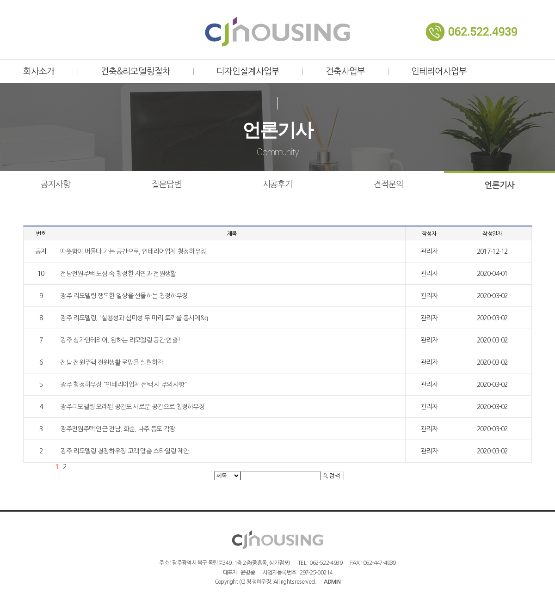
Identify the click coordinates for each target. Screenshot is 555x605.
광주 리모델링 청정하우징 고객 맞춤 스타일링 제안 (124, 451)
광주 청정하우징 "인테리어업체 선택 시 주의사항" (123, 384)
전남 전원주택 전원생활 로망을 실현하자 (111, 362)
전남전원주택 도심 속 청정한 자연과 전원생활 (118, 273)
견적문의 (388, 184)
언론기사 (499, 185)
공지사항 (55, 184)
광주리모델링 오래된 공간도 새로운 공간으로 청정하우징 (132, 406)
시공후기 (277, 184)
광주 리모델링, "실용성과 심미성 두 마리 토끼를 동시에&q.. (135, 318)
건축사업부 (345, 71)
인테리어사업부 (438, 71)
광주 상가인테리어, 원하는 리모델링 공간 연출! (120, 340)
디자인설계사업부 (247, 71)
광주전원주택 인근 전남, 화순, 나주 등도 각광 (117, 429)
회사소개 (39, 71)
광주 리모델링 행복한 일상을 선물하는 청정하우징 (123, 296)
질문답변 (166, 184)
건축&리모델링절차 (135, 71)
